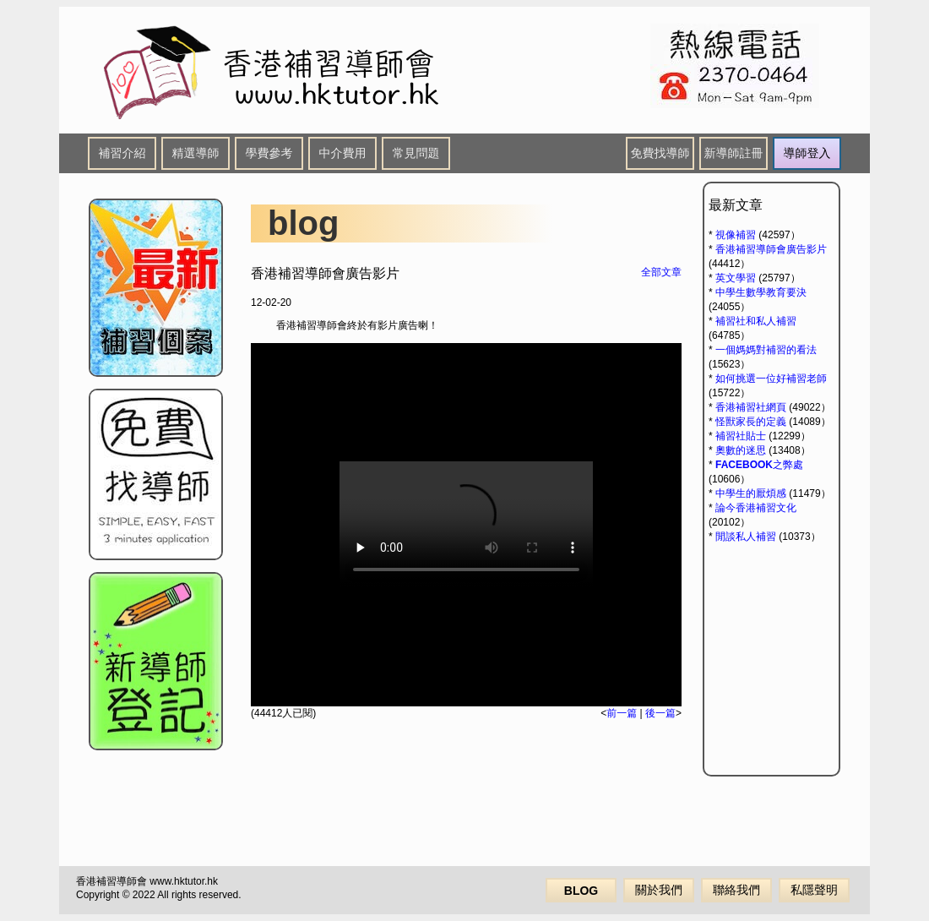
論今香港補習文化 (755, 508)
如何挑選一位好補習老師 (771, 378)
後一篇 (660, 713)
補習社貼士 (740, 436)
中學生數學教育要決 (761, 292)
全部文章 (661, 272)
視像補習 (735, 235)
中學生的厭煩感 (750, 493)
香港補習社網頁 (750, 407)
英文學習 (735, 278)
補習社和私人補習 (755, 321)
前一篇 (621, 713)
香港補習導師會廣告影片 (771, 249)
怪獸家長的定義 (750, 422)
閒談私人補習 (745, 536)
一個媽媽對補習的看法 (766, 350)
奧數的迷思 (740, 450)
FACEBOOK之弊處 (759, 465)
